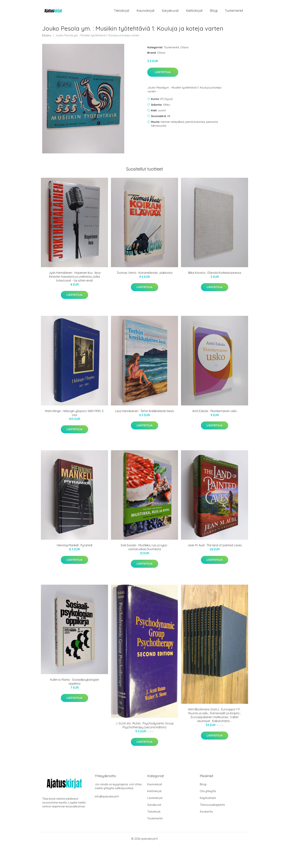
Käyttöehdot (208, 798)
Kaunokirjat (145, 10)
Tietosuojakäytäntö (212, 804)
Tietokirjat (121, 10)
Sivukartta (206, 811)
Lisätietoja (163, 72)
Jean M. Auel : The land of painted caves (214, 545)
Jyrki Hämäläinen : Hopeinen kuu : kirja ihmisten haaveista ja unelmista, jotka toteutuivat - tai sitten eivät (74, 276)
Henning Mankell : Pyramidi (74, 545)
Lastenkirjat (154, 798)
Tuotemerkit (234, 10)
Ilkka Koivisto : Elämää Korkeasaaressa (214, 273)
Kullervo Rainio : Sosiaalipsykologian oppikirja (74, 681)
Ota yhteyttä (208, 791)
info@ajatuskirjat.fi (107, 796)
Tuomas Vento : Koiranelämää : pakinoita (144, 273)
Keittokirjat (194, 10)
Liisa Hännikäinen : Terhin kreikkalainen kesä (144, 411)
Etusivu (46, 35)
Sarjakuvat (170, 10)
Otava (184, 47)
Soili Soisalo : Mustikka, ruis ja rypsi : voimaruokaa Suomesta (144, 547)
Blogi (213, 10)
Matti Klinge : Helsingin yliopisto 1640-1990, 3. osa (74, 413)
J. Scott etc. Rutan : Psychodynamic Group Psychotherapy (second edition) (145, 725)
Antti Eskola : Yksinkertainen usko (214, 411)
